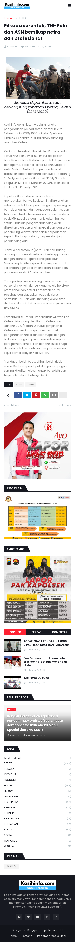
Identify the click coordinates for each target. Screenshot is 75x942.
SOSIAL (37, 835)
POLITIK (37, 830)
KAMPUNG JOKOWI (36, 678)
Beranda (9, 18)
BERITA (22, 18)
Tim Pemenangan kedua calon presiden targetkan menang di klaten (45, 661)
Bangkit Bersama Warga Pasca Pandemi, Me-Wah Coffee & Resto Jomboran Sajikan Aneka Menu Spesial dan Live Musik (35, 723)
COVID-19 (37, 774)
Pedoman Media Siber (51, 936)
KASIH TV (11, 866)
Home (13, 936)
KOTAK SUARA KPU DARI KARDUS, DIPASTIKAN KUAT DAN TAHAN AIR (46, 643)
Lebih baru (13, 405)
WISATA (37, 846)
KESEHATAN (37, 802)
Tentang (27, 936)
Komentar (59, 632)
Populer (15, 632)
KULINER (37, 813)
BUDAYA (37, 769)
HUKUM (37, 791)
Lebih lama (62, 405)
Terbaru (37, 632)
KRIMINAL (37, 808)
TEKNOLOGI (37, 841)
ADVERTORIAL (37, 758)
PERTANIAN (37, 824)
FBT (61, 930)
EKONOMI (37, 780)
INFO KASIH (37, 797)
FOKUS (30, 384)
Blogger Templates (39, 930)
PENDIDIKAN (37, 819)
